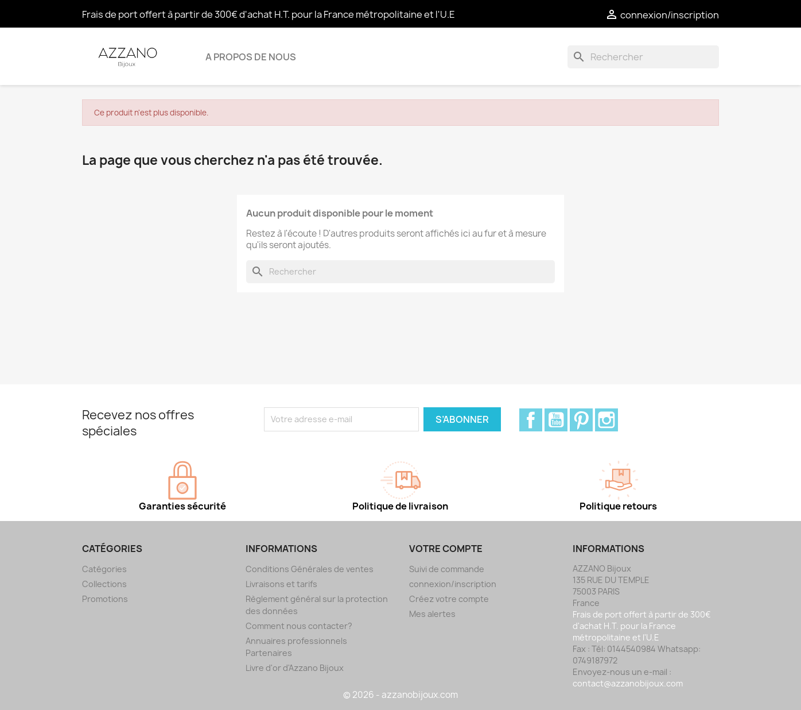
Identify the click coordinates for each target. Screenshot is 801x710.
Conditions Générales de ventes (310, 569)
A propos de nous (250, 57)
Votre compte (446, 548)
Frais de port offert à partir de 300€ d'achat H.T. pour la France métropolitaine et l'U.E (268, 14)
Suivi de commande (446, 569)
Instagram (606, 419)
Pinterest (581, 419)
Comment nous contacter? (299, 625)
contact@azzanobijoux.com (628, 683)
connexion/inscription (452, 583)
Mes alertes (432, 613)
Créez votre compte (449, 598)
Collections (104, 583)
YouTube (556, 419)
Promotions (105, 598)
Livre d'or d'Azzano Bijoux (295, 667)
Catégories (104, 569)
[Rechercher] (643, 56)
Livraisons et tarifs (281, 583)
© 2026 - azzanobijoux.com (400, 695)
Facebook (530, 419)
